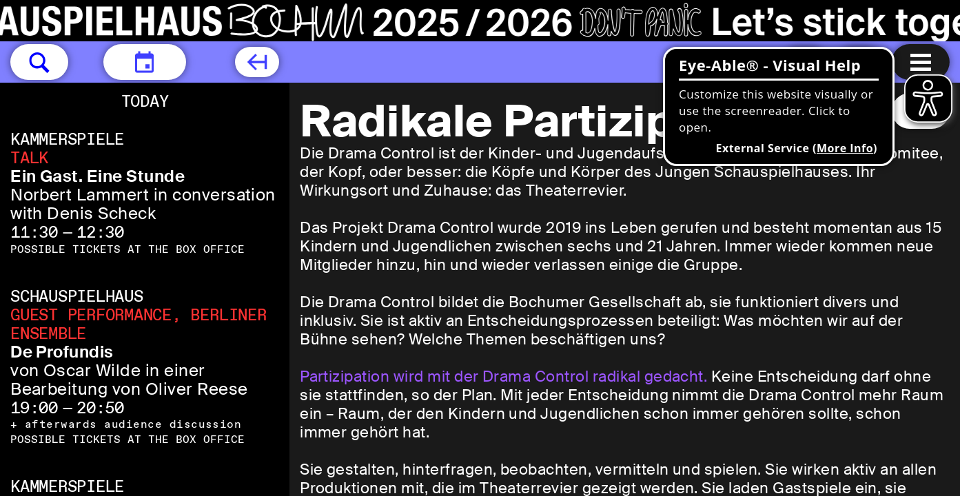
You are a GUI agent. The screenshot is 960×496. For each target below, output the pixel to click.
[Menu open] (921, 62)
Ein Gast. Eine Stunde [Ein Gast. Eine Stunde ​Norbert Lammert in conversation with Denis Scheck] (97, 176)
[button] (39, 62)
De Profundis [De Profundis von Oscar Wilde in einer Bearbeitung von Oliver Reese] (62, 351)
